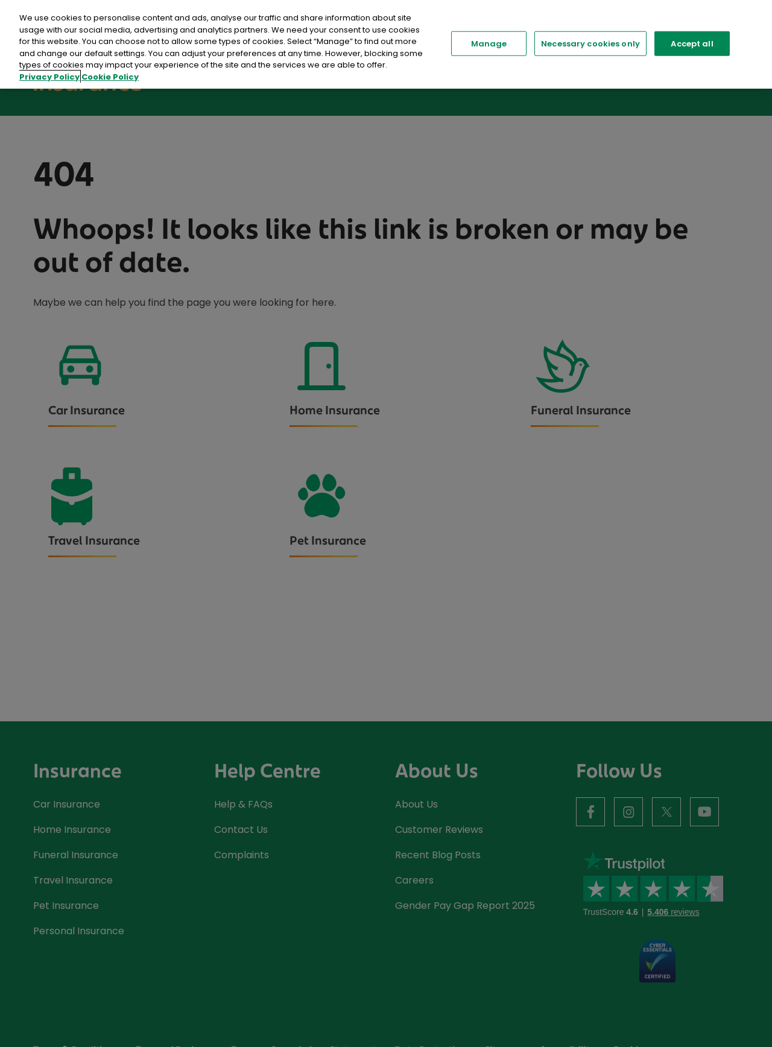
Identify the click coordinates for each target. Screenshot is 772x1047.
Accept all (692, 43)
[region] (386, 44)
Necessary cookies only (590, 43)
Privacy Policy (49, 77)
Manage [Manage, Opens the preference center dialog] (489, 43)
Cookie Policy (110, 77)
